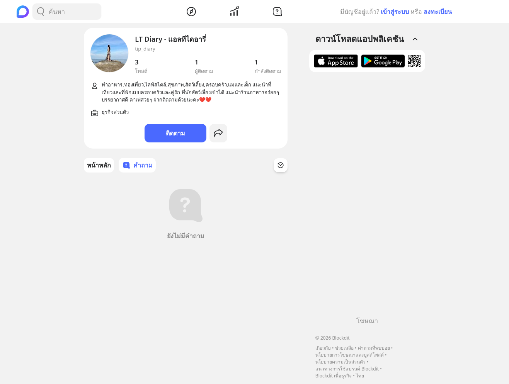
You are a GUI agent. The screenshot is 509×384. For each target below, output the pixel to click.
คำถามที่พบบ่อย (374, 348)
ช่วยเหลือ (344, 348)
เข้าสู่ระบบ (395, 11)
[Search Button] (40, 11)
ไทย (360, 375)
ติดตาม (175, 133)
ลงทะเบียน (438, 11)
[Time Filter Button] (281, 165)
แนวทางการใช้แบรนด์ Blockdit (347, 368)
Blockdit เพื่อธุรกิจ (333, 375)
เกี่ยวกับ (323, 348)
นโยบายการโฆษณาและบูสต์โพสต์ (349, 355)
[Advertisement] (367, 197)
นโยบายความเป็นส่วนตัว (340, 362)
